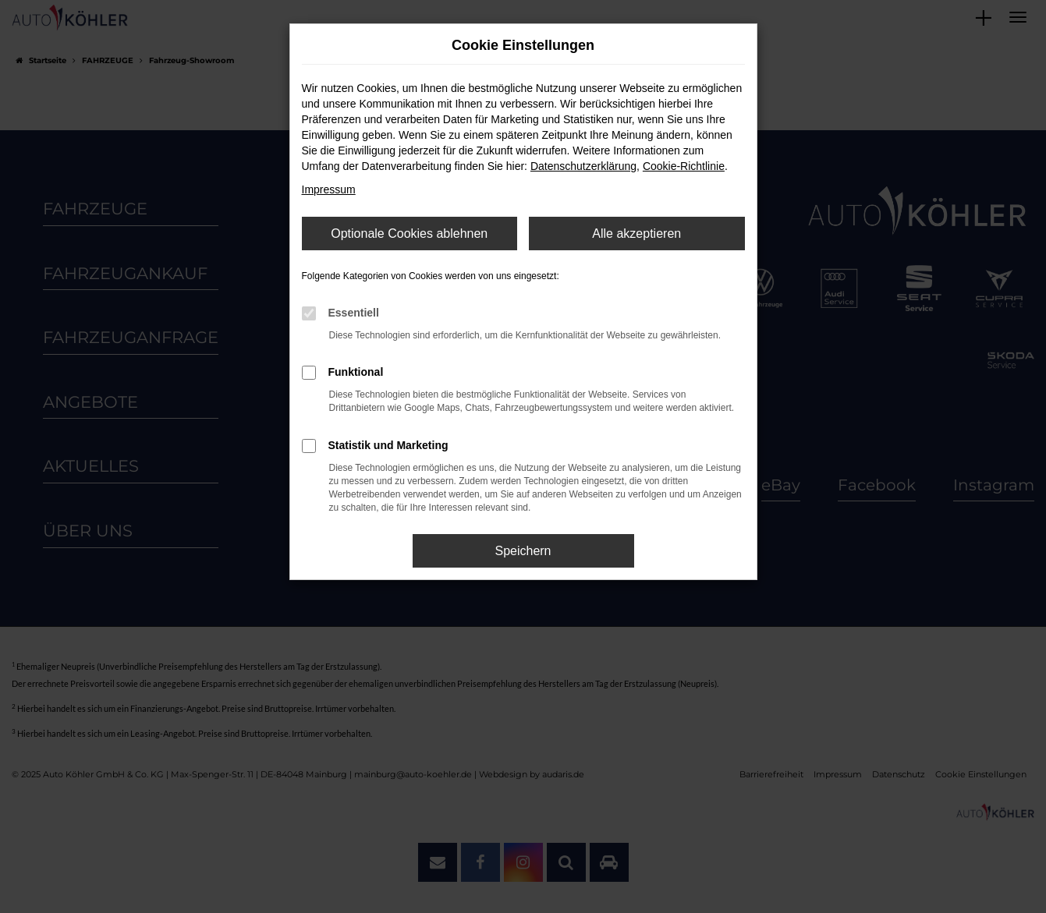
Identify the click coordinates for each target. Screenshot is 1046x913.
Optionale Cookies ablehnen (409, 233)
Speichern (523, 550)
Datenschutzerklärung (583, 166)
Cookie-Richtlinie (684, 166)
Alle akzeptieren (636, 233)
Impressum (329, 189)
